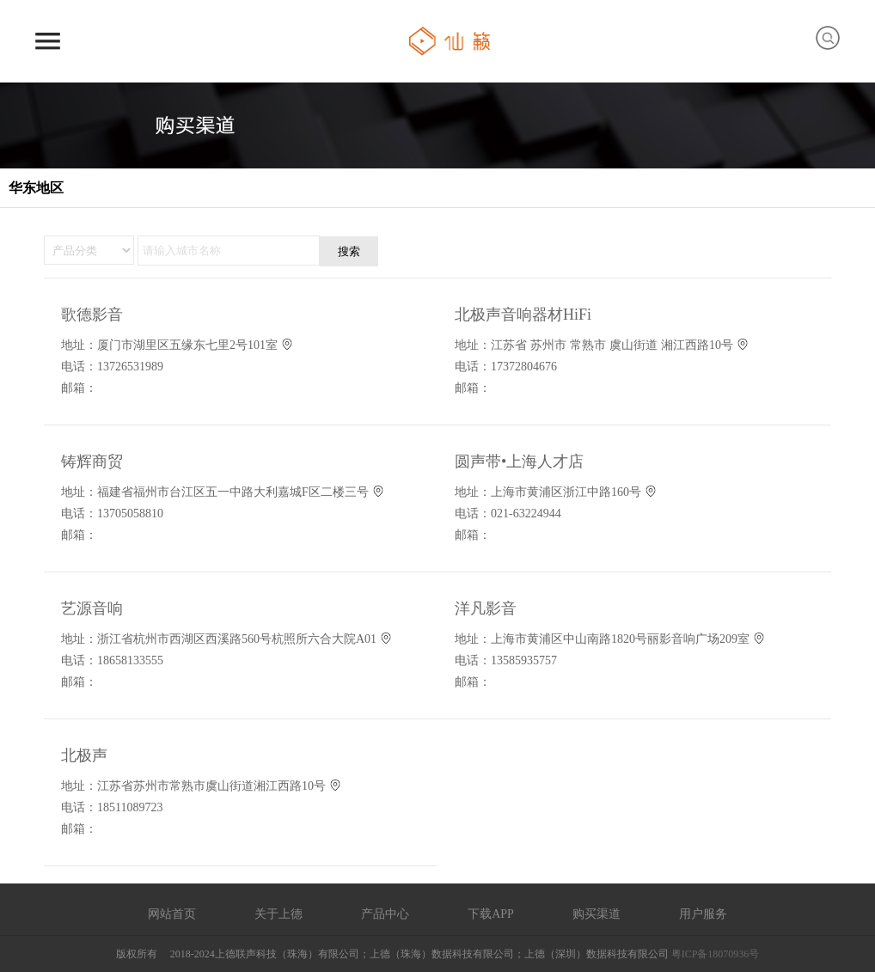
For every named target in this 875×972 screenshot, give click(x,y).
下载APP (491, 914)
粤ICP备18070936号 (715, 954)
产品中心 (385, 914)
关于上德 (278, 914)
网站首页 (172, 914)
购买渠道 (596, 914)
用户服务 (703, 914)
